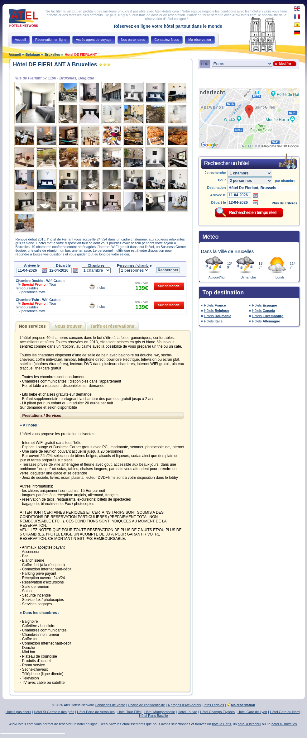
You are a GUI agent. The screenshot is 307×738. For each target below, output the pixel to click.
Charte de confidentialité (146, 705)
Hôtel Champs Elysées (217, 712)
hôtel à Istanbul (249, 724)
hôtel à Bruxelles (284, 724)
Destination (216, 187)
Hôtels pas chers (18, 712)
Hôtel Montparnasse (159, 712)
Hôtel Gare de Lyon (252, 712)
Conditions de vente (110, 705)
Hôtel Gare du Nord (285, 712)
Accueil (15, 54)
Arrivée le (218, 195)
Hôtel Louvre (187, 712)
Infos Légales (214, 705)
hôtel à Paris (221, 724)
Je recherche (215, 172)
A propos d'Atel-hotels (184, 705)
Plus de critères (284, 203)
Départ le (218, 202)
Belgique (33, 54)
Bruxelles (52, 54)
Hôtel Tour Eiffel (130, 712)
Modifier (284, 63)
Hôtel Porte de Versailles (95, 712)
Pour (222, 180)
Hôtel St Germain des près (54, 712)
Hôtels (215, 305)
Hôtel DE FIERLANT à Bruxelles (55, 64)
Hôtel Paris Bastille (153, 715)
